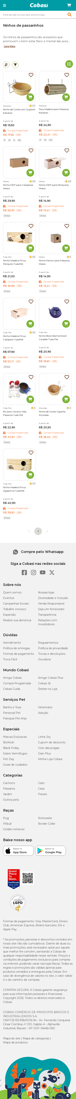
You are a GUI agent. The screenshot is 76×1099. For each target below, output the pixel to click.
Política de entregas (16, 648)
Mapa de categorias (36, 1038)
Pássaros (9, 788)
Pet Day (8, 759)
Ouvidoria (44, 659)
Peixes (42, 794)
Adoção (43, 713)
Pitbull (7, 823)
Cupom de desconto (52, 742)
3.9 (34, 181)
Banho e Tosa (12, 707)
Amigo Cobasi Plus (50, 677)
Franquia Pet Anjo (15, 718)
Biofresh (8, 742)
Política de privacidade (53, 648)
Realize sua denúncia (17, 620)
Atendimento (12, 642)
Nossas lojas (46, 592)
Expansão (9, 614)
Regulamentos (48, 642)
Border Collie (46, 823)
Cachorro (9, 783)
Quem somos (12, 592)
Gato (41, 783)
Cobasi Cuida (11, 689)
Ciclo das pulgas (48, 748)
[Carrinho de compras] (69, 5)
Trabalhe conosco (14, 609)
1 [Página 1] (38, 531)
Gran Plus (44, 753)
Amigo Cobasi (12, 677)
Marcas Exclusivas (15, 737)
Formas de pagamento (18, 654)
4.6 (33, 257)
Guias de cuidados (15, 764)
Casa (41, 788)
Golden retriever (14, 829)
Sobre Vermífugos (15, 753)
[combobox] (38, 14)
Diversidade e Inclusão (53, 598)
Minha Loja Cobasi (50, 759)
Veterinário (45, 707)
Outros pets (11, 799)
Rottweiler (45, 818)
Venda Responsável (51, 603)
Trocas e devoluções (51, 654)
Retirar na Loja (47, 689)
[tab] (6, 65)
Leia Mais (9, 46)
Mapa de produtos (15, 1042)
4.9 (69, 181)
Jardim (7, 794)
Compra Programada (17, 683)
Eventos (8, 598)
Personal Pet (11, 713)
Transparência (47, 614)
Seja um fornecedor (51, 609)
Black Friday (11, 748)
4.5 (34, 332)
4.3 (34, 483)
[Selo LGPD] (17, 911)
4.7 (33, 105)
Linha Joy (44, 737)
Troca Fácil (10, 659)
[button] (4, 5)
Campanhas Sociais (16, 603)
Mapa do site (11, 1038)
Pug (6, 818)
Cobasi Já (44, 683)
